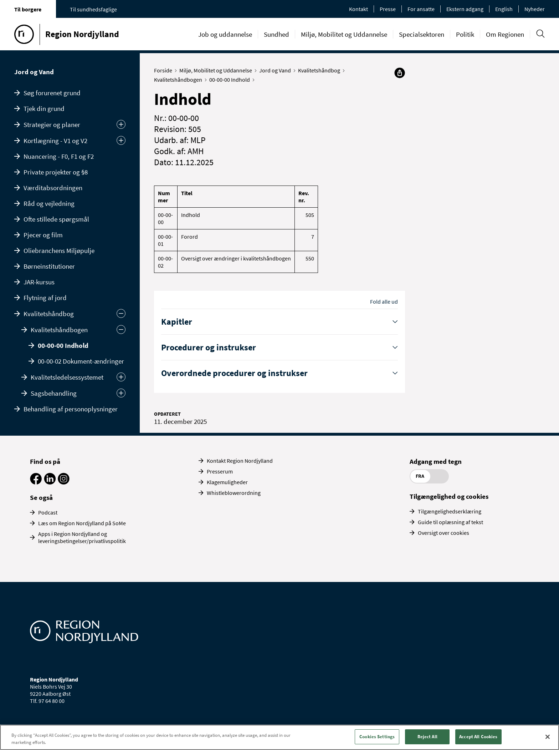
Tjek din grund (44, 108)
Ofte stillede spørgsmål (56, 219)
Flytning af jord (45, 297)
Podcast (47, 512)
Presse (388, 8)
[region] (279, 737)
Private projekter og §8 (56, 172)
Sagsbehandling (54, 393)
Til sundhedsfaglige (93, 9)
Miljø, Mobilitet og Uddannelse (344, 34)
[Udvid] (121, 377)
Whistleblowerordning (234, 492)
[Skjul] (121, 329)
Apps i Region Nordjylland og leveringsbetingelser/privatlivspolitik (82, 537)
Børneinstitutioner (49, 266)
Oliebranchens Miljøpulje (59, 250)
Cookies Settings (377, 737)
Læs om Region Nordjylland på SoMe (82, 523)
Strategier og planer (52, 124)
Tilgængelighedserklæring (449, 511)
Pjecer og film (43, 234)
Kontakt (358, 8)
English (504, 8)
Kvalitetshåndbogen (59, 329)
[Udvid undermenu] (121, 124)
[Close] (547, 737)
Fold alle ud (384, 301)
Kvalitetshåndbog (49, 313)
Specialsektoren (421, 34)
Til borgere (27, 9)
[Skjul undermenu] (121, 313)
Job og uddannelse (225, 34)
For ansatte (421, 8)
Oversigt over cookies (443, 532)
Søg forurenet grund (52, 92)
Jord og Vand (34, 71)
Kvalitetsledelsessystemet (67, 377)
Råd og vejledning (49, 203)
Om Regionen (505, 34)
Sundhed (276, 34)
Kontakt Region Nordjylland (240, 460)
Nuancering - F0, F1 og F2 (59, 156)
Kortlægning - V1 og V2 (55, 140)
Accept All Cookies (478, 737)
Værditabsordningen (53, 187)
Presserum (220, 471)
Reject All (427, 737)
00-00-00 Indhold (63, 345)
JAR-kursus (39, 282)
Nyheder (534, 8)
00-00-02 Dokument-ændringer (81, 361)
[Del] (399, 72)
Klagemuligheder (227, 482)
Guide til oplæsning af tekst (450, 522)
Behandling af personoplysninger (71, 409)
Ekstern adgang (464, 8)
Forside (164, 70)
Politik (465, 34)
